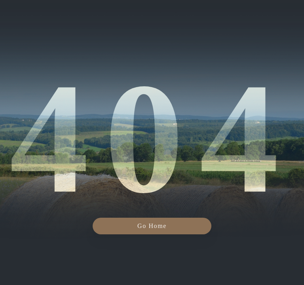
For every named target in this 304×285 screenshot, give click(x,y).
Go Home (152, 225)
